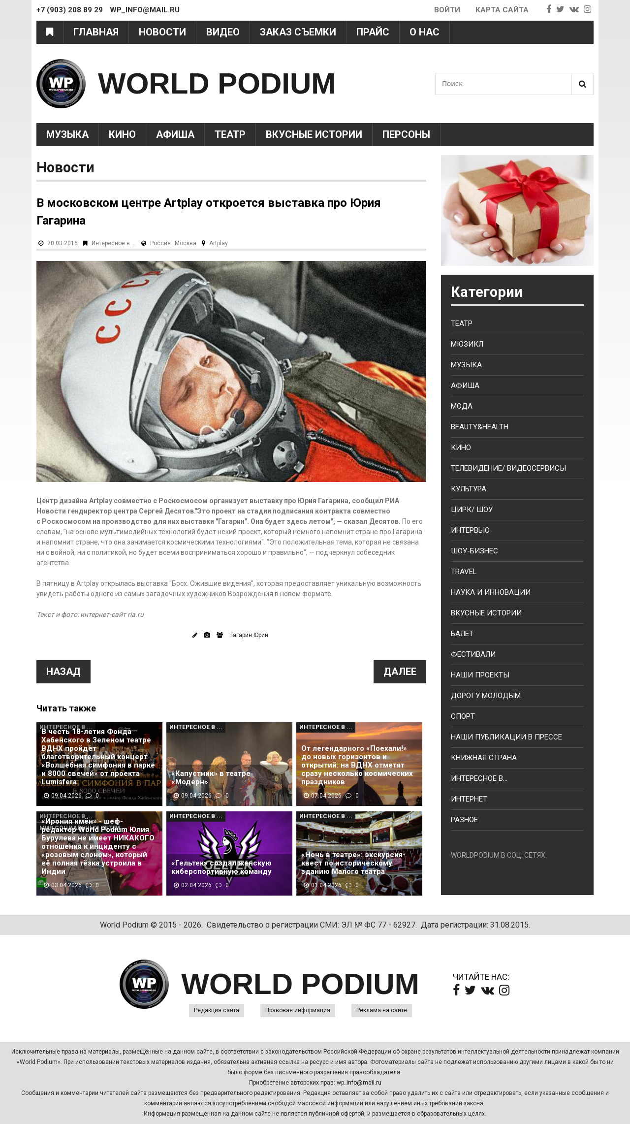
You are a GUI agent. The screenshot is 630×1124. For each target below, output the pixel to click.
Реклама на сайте (381, 1010)
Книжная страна (484, 757)
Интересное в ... (114, 243)
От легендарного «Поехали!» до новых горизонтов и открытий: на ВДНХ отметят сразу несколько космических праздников (357, 765)
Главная (96, 32)
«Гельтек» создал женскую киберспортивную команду (221, 867)
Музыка (67, 134)
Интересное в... (479, 778)
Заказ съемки (298, 32)
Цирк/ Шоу (472, 509)
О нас (425, 32)
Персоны (406, 134)
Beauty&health (479, 426)
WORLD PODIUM (217, 83)
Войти (447, 9)
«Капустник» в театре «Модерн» (211, 778)
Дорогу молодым (486, 695)
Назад (63, 671)
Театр (230, 134)
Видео (223, 32)
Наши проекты (480, 675)
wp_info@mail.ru (359, 1082)
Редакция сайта (216, 1010)
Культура (468, 488)
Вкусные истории (314, 134)
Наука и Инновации (491, 592)
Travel (464, 571)
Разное (464, 819)
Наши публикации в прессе (506, 737)
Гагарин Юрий (249, 635)
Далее (399, 671)
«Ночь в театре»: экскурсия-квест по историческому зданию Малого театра (353, 863)
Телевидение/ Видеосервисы (508, 468)
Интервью (470, 530)
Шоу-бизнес (474, 550)
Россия (160, 243)
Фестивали (473, 654)
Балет (462, 633)
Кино (122, 134)
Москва (185, 243)
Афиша (175, 134)
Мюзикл (467, 344)
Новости (162, 32)
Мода (461, 406)
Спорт (463, 716)
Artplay (218, 243)
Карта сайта (502, 9)
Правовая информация (297, 1010)
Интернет (469, 799)
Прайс (372, 32)
